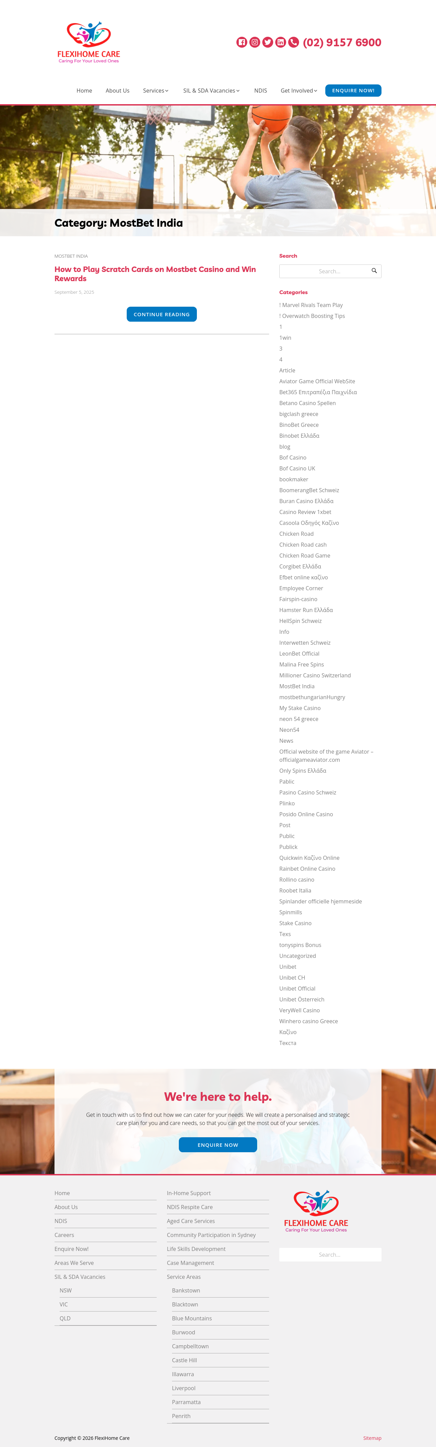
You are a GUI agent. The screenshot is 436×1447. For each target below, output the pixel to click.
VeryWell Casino (299, 1010)
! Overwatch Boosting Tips (312, 316)
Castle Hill (184, 1360)
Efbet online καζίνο (303, 577)
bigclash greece (298, 414)
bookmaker (293, 479)
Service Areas (184, 1277)
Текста (287, 1043)
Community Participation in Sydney (211, 1235)
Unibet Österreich (301, 999)
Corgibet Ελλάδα (300, 566)
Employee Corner (301, 588)
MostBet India (71, 256)
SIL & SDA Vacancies (209, 90)
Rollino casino (296, 879)
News (286, 740)
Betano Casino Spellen (307, 403)
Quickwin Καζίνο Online (309, 858)
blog (284, 446)
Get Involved (297, 90)
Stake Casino (295, 923)
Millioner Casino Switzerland (315, 675)
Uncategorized (297, 956)
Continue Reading (162, 314)
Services (153, 90)
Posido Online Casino (306, 814)
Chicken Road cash (303, 544)
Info (284, 632)
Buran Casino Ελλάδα (306, 501)
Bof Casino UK (297, 468)
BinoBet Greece (299, 425)
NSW (66, 1290)
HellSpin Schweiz (300, 621)
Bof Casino (293, 457)
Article (287, 370)
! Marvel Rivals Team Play (311, 305)
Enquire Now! (353, 90)
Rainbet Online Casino (307, 868)
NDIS (260, 90)
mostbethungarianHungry (312, 697)
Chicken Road (296, 533)
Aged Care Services (191, 1221)
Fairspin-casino (298, 599)
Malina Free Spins (301, 664)
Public (287, 836)
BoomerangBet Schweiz (309, 490)
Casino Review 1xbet (305, 512)
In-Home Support (189, 1193)
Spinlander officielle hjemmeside (320, 901)
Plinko (287, 803)
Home (84, 90)
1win (285, 337)
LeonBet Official (299, 653)
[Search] (374, 271)
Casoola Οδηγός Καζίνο (309, 523)
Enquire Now (218, 1144)
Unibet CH (292, 977)
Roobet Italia (295, 890)
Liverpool (184, 1388)
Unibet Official (297, 988)
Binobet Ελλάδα (299, 435)
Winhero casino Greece (308, 1021)
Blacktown (185, 1304)
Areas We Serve (74, 1263)
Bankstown (186, 1290)
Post (285, 825)
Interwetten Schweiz (304, 642)
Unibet (287, 966)
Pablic (286, 781)
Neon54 (289, 730)
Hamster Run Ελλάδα (306, 610)
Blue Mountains (192, 1318)
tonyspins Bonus (300, 945)
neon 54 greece (298, 719)
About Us (118, 90)
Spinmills (290, 912)
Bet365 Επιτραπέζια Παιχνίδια (318, 392)
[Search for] (330, 271)
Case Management (190, 1263)
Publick (288, 847)
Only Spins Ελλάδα (302, 770)
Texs (285, 934)
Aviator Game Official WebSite (317, 381)
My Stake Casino (300, 708)
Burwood (183, 1332)
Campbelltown (190, 1346)
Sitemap (372, 1438)
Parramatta (186, 1402)
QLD (65, 1318)
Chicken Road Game (304, 555)
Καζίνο (288, 1032)
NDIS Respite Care (190, 1207)
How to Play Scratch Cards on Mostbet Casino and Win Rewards (155, 273)
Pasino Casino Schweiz (307, 792)
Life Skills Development (196, 1249)
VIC (64, 1304)
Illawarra (183, 1374)
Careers (64, 1235)
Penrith (181, 1416)
